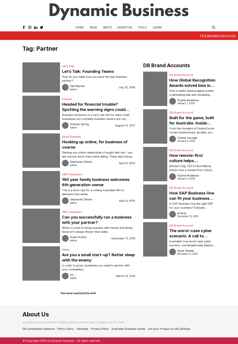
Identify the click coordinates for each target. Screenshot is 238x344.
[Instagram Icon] (29, 27)
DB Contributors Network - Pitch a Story (48, 328)
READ (93, 27)
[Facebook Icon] (23, 27)
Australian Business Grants (128, 328)
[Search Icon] (214, 27)
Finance (67, 99)
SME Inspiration (72, 174)
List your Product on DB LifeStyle (169, 328)
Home (80, 27)
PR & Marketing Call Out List (217, 35)
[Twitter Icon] (41, 27)
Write (107, 27)
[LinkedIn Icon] (35, 27)
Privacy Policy (100, 328)
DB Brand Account (181, 75)
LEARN (157, 27)
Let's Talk (68, 66)
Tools (142, 27)
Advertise (124, 27)
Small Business (71, 136)
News (65, 249)
